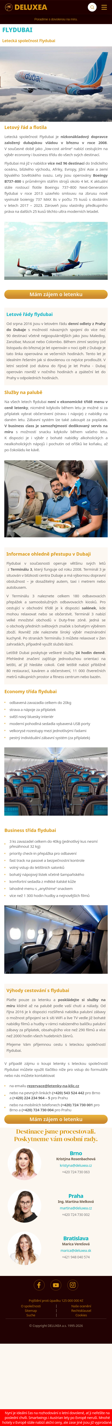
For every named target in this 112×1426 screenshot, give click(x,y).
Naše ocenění (81, 1306)
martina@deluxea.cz (76, 1208)
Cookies (81, 1315)
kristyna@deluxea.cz (76, 1165)
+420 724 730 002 (76, 1214)
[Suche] (92, 7)
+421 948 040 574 (76, 1257)
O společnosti (31, 1306)
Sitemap (31, 1310)
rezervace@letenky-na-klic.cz (53, 1085)
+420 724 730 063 (76, 1172)
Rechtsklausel (81, 1310)
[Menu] (103, 7)
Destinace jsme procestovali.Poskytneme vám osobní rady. (56, 1135)
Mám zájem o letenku (56, 294)
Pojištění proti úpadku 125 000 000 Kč (56, 1300)
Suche (30, 1315)
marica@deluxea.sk (76, 1250)
